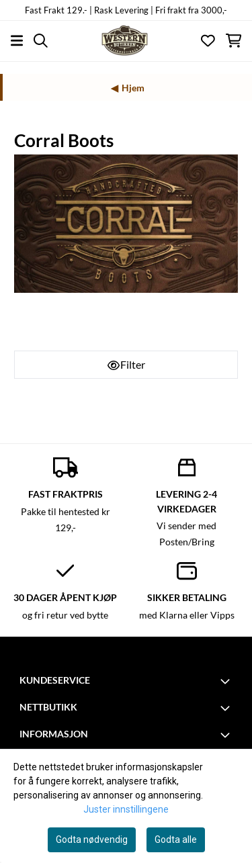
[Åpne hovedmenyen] (16, 40)
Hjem (133, 87)
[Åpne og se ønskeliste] (208, 40)
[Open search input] (41, 41)
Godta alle (176, 839)
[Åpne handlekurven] (233, 40)
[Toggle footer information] (227, 681)
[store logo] (125, 41)
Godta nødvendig (92, 839)
